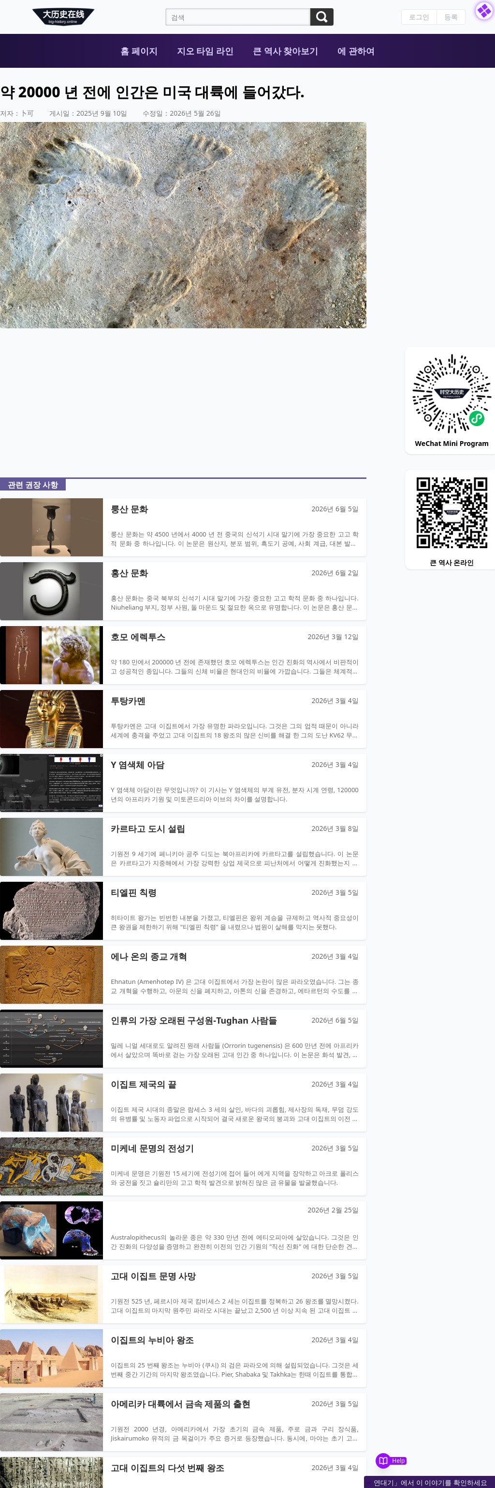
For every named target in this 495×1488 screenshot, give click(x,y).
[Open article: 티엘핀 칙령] (183, 911)
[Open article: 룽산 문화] (183, 527)
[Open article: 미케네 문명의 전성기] (183, 1166)
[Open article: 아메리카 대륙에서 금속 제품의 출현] (183, 1422)
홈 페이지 (139, 51)
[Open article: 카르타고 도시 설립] (183, 847)
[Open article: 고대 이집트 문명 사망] (183, 1294)
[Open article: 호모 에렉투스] (183, 655)
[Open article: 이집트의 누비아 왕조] (183, 1358)
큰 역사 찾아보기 (285, 51)
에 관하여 (356, 51)
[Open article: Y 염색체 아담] (183, 783)
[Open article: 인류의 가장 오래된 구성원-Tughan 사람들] (183, 1039)
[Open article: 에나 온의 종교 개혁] (183, 975)
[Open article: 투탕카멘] (183, 719)
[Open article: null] (183, 1230)
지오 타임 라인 (205, 51)
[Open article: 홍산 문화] (183, 591)
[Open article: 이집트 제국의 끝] (183, 1103)
